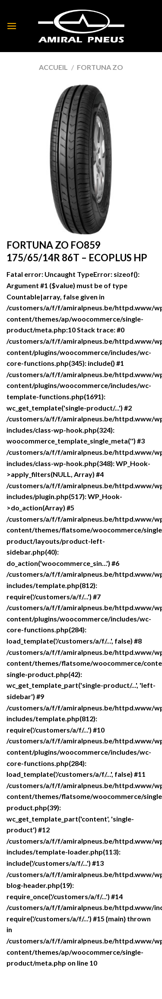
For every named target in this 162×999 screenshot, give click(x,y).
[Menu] (11, 25)
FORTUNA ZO (100, 67)
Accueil (53, 67)
